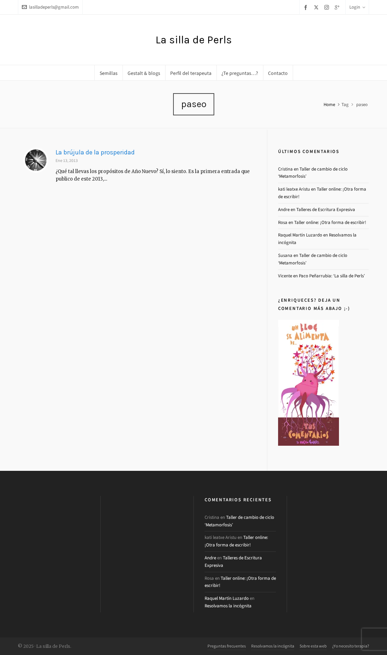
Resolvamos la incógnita (228, 606)
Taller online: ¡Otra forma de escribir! (330, 222)
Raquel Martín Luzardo (300, 235)
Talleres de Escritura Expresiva (325, 209)
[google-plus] (338, 7)
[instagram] (327, 7)
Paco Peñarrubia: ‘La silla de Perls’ (332, 276)
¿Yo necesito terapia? (350, 646)
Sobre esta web (313, 646)
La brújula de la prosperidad (95, 152)
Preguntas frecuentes (226, 646)
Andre (284, 209)
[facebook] (306, 7)
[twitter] (317, 7)
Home (329, 104)
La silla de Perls (194, 39)
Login (357, 7)
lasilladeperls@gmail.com (50, 7)
